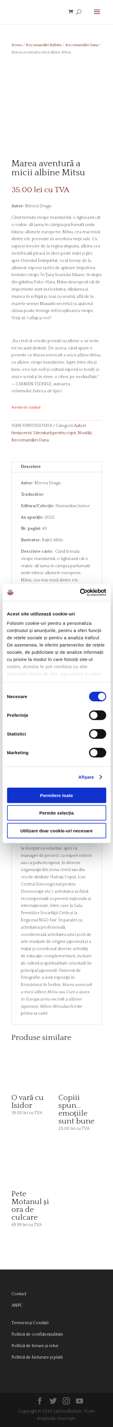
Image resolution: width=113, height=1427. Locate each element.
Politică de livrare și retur (35, 1345)
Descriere (31, 466)
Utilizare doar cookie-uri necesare (56, 830)
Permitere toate (56, 795)
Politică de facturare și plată (37, 1357)
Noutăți (85, 433)
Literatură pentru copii (54, 433)
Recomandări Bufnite (44, 45)
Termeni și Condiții (30, 1323)
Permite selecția (56, 812)
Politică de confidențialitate (37, 1334)
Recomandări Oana (81, 45)
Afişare (86, 777)
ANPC (16, 1305)
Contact (18, 1294)
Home (16, 45)
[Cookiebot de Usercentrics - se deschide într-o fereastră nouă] (80, 592)
